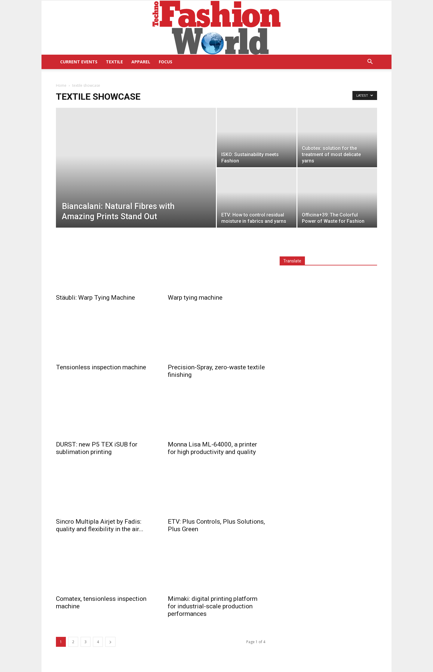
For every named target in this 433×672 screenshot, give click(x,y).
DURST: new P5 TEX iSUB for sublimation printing (96, 448)
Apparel (140, 62)
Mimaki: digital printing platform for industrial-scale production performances (212, 606)
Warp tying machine (195, 297)
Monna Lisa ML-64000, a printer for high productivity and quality (212, 448)
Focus (165, 62)
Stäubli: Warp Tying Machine (95, 297)
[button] (370, 62)
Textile (114, 62)
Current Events (78, 62)
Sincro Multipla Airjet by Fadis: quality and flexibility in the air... (99, 525)
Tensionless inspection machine (101, 367)
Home (61, 85)
